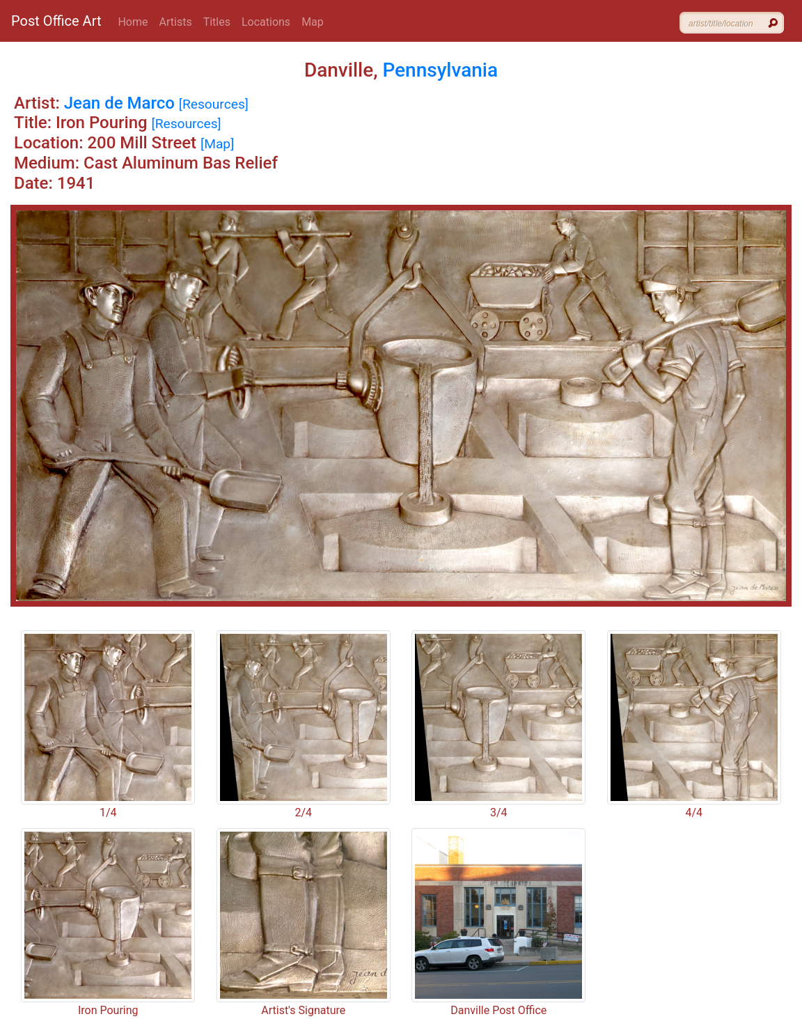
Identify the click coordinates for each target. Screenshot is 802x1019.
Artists (175, 22)
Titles (216, 22)
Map (312, 22)
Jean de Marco (119, 103)
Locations (266, 22)
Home (133, 22)
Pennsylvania (440, 70)
